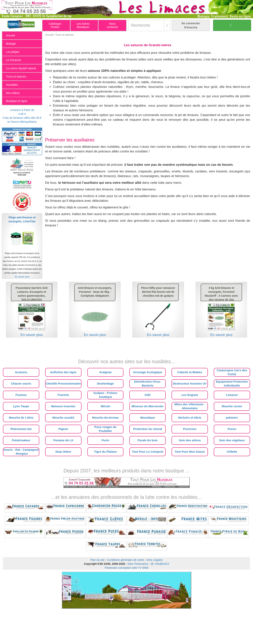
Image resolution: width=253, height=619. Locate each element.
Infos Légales (154, 559)
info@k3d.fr (162, 563)
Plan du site (97, 559)
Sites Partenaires (137, 563)
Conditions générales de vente (125, 559)
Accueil (49, 34)
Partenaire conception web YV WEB (126, 567)
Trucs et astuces (64, 34)
